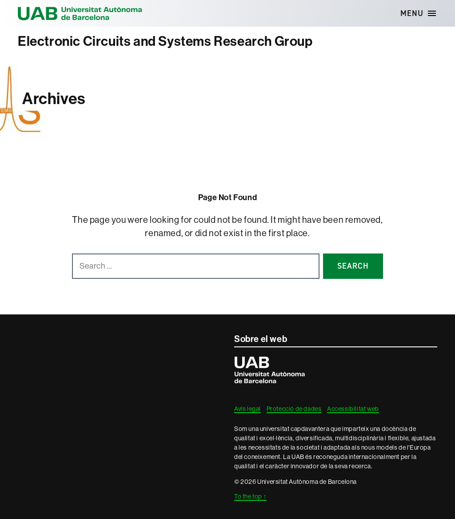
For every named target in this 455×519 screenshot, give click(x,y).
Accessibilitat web (353, 408)
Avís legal (247, 408)
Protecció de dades (294, 408)
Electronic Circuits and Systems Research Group (165, 41)
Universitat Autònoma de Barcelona (80, 13)
